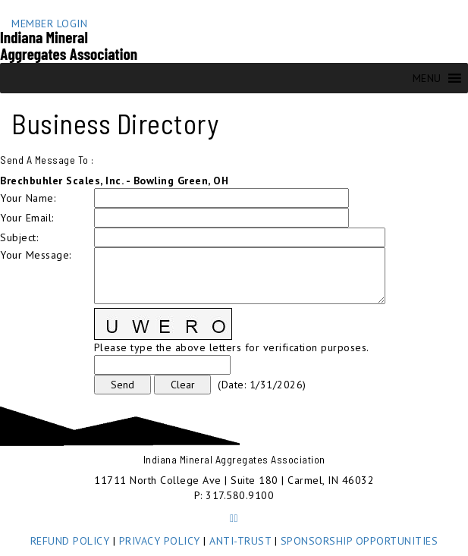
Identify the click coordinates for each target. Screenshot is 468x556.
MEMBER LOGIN (49, 23)
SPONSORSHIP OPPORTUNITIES (359, 541)
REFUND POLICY (70, 541)
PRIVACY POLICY (159, 541)
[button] (427, 78)
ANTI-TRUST (240, 541)
